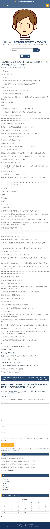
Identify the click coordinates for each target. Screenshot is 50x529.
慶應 (2, 356)
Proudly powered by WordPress (15, 527)
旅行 (4, 485)
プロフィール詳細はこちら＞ (8, 470)
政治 (4, 483)
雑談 (4, 490)
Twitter (13, 346)
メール (3, 426)
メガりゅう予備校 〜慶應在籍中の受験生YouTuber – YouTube (20, 366)
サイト (3, 432)
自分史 (5, 488)
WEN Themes (39, 527)
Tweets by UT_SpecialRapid (8, 353)
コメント (4, 402)
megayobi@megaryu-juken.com (26, 1)
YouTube (19, 346)
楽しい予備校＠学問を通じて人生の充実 (25, 42)
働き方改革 (12, 372)
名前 (2, 420)
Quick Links (5, 5)
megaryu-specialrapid (20, 67)
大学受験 (5, 481)
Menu (25, 56)
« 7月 (2, 516)
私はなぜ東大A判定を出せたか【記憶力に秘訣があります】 (13, 379)
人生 (4, 372)
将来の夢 (17, 372)
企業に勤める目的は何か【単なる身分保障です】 (37, 379)
